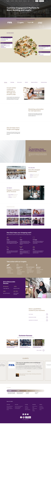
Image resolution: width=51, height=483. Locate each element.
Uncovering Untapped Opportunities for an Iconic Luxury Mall (12, 347)
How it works (26, 407)
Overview (5, 82)
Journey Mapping (41, 48)
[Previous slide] (40, 26)
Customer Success (44, 82)
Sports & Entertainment (10, 406)
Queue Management (3, 47)
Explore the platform (27, 409)
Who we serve (19, 82)
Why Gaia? (26, 406)
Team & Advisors (41, 408)
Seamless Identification (18, 407)
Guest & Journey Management (19, 406)
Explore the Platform (34, 82)
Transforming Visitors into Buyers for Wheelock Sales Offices (38, 347)
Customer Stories (34, 408)
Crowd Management (17, 408)
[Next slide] (43, 26)
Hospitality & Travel (9, 407)
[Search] (33, 1)
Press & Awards (41, 407)
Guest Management (3, 40)
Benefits (26, 82)
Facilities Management (9, 408)
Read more (29, 371)
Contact (40, 409)
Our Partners (41, 406)
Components (26, 408)
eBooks (33, 409)
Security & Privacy (34, 406)
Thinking (33, 410)
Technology (12, 82)
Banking (8, 409)
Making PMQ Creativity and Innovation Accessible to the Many (25, 347)
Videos (33, 407)
